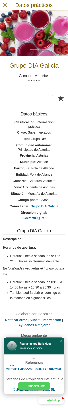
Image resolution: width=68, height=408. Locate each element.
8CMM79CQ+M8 (34, 218)
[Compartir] (52, 98)
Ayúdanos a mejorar (34, 325)
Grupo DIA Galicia (44, 206)
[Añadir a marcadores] (60, 98)
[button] (61, 341)
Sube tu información (45, 320)
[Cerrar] (5, 5)
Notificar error (16, 320)
